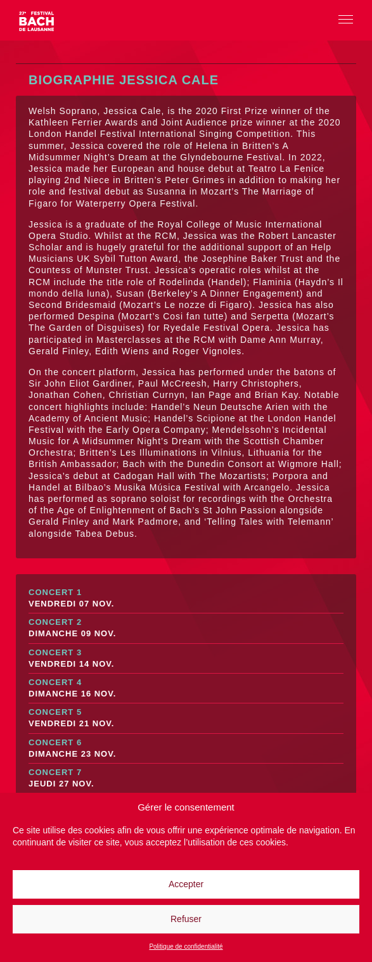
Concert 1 (186, 598)
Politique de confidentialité (185, 946)
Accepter (186, 884)
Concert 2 (186, 628)
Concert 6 (186, 749)
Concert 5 (186, 718)
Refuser (186, 919)
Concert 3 (186, 659)
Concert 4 (186, 688)
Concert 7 (186, 778)
